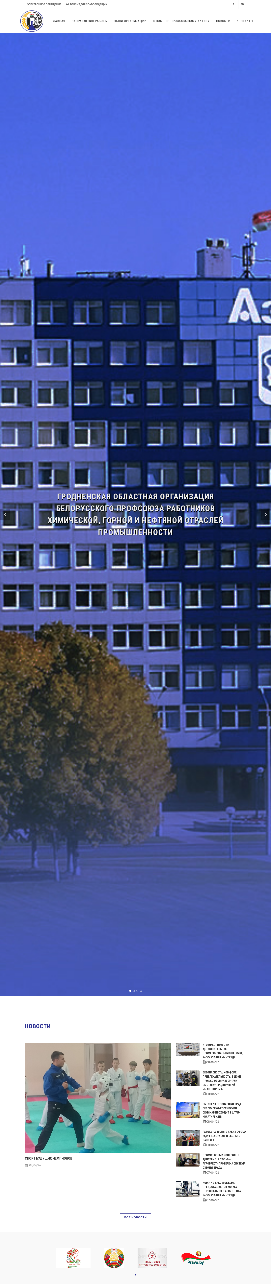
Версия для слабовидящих (86, 4)
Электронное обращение (44, 4)
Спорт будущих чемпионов (48, 1158)
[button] (5, 514)
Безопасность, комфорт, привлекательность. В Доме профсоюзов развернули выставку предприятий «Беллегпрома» (222, 1081)
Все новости (135, 1217)
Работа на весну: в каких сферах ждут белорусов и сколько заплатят (224, 1136)
